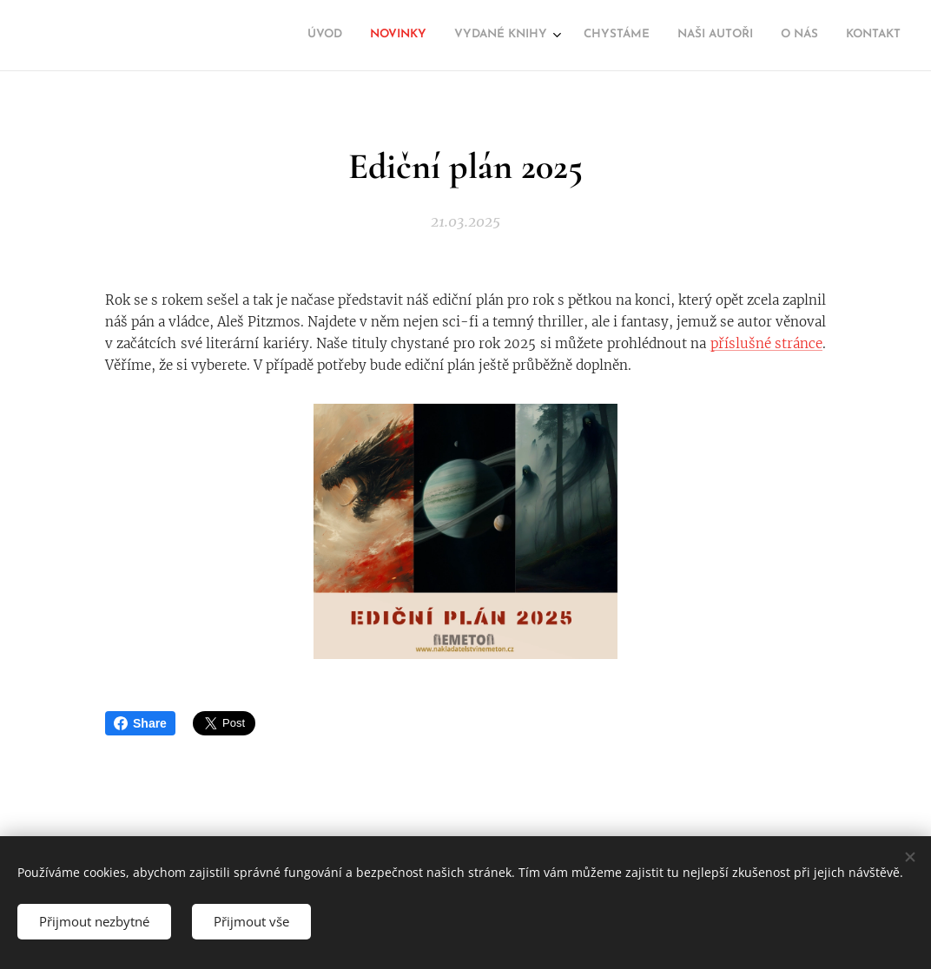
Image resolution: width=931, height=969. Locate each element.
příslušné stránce (766, 343)
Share (140, 723)
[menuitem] (730, 35)
